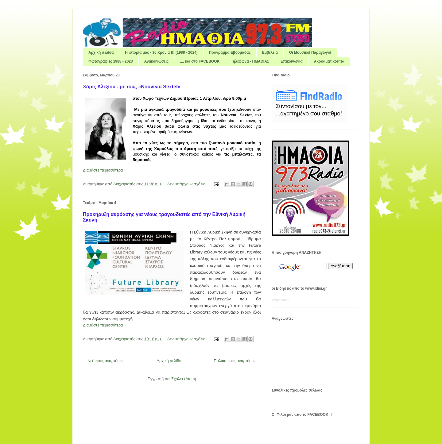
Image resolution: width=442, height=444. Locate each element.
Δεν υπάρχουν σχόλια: (187, 184)
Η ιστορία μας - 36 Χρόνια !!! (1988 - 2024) (161, 52)
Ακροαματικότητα (329, 61)
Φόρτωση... (282, 300)
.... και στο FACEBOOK (199, 61)
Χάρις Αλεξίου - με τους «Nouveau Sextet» (131, 86)
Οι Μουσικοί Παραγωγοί (310, 52)
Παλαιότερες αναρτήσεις (235, 360)
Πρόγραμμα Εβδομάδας (230, 52)
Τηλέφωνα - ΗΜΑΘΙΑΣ (250, 61)
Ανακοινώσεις (156, 61)
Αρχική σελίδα (101, 52)
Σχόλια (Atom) (183, 378)
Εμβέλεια (270, 52)
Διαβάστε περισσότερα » (104, 170)
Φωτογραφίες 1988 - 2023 (110, 61)
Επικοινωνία (292, 61)
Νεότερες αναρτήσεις (105, 360)
